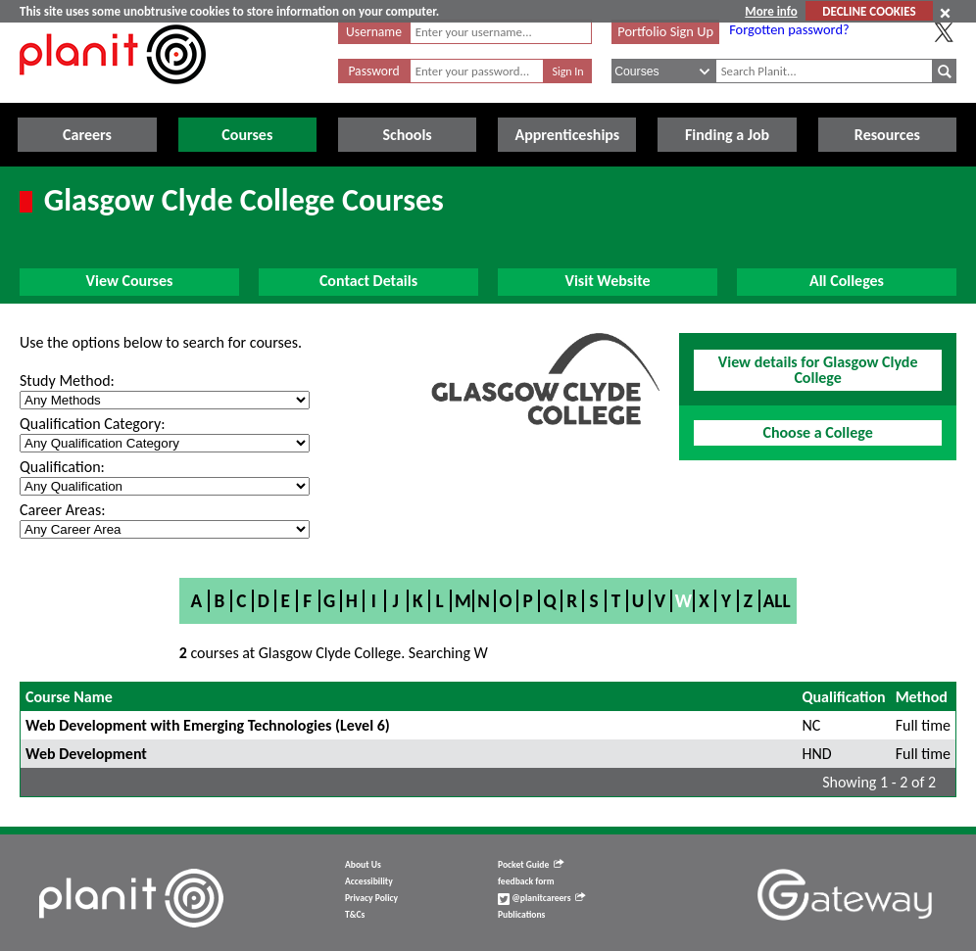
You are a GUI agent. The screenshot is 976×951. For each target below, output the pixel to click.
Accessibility (369, 881)
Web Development (86, 753)
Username (374, 32)
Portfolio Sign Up (665, 31)
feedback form (526, 881)
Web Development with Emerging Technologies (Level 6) (207, 725)
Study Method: (67, 380)
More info (771, 11)
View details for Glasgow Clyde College (818, 370)
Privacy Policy (371, 898)
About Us (363, 865)
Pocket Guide (530, 865)
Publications (521, 915)
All (777, 601)
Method (922, 697)
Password (373, 71)
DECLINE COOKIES (868, 11)
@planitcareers (542, 898)
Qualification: (62, 466)
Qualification (844, 697)
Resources (887, 134)
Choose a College (817, 432)
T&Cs (355, 915)
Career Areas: (62, 509)
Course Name (69, 697)
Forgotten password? (789, 29)
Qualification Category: (92, 423)
